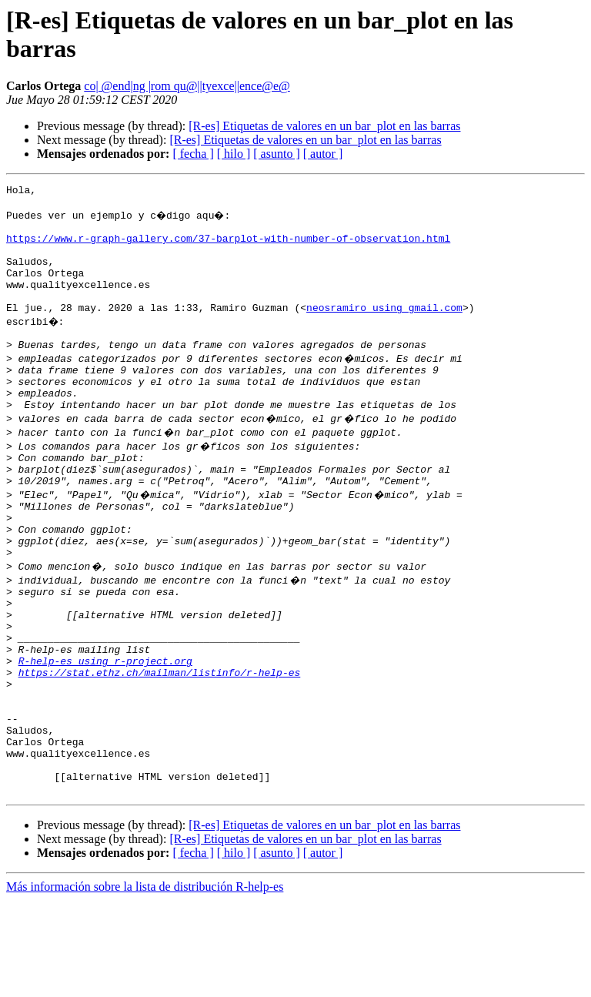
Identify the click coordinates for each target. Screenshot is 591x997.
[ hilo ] (234, 153)
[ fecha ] (192, 153)
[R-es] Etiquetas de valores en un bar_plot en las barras (324, 125)
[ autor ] (323, 153)
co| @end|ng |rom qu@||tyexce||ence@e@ (187, 85)
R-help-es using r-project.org (105, 732)
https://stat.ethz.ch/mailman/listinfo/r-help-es (159, 746)
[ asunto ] (276, 153)
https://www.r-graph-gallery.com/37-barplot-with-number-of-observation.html (228, 247)
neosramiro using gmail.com (384, 330)
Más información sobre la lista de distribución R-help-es (144, 983)
